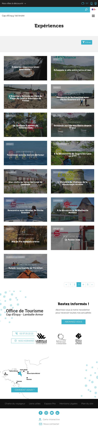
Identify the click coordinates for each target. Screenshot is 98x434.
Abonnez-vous (73, 322)
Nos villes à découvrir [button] (12, 3)
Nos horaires (25, 341)
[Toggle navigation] (93, 16)
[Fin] (92, 284)
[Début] (66, 284)
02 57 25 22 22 (24, 333)
